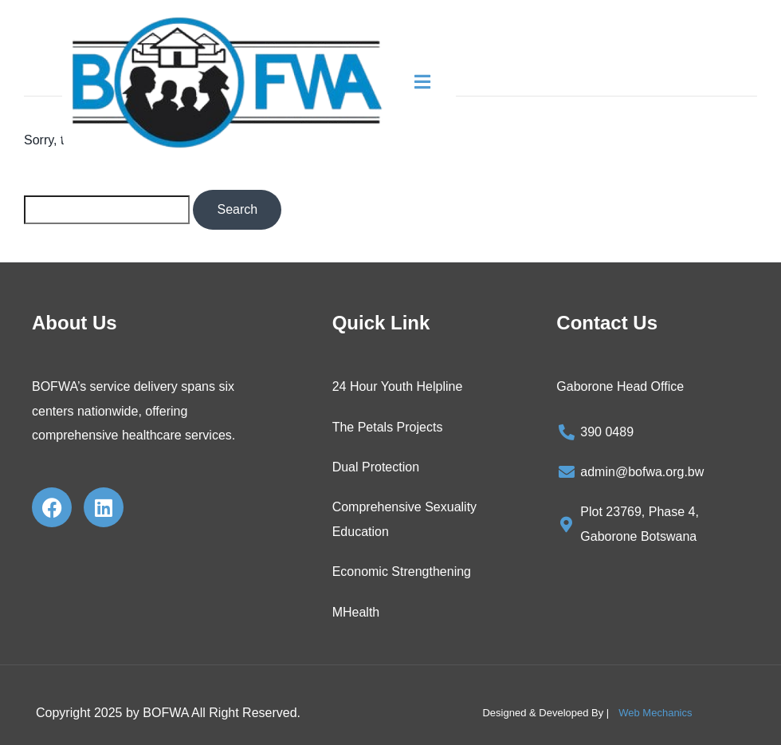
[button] (432, 82)
